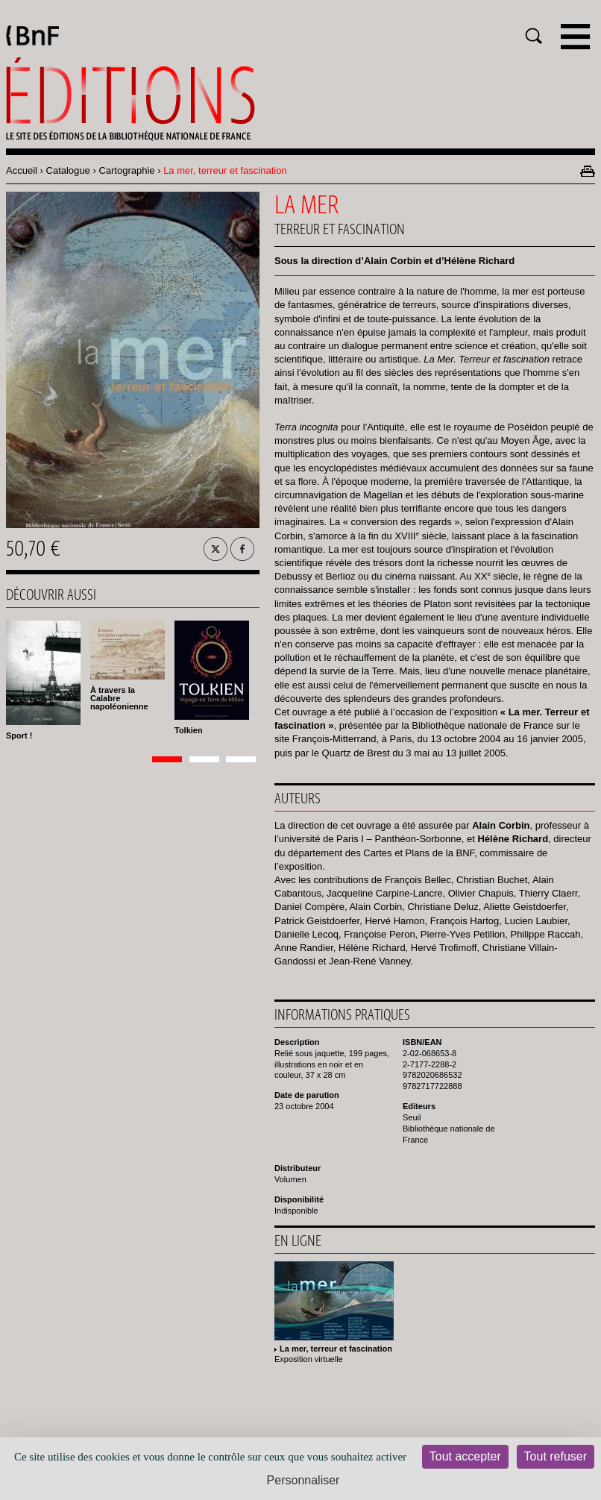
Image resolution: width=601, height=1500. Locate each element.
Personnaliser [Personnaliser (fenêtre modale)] (303, 1480)
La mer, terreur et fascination (336, 1348)
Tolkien (188, 730)
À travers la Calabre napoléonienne (119, 698)
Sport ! (19, 735)
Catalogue (68, 170)
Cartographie (126, 170)
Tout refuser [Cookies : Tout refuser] (555, 1456)
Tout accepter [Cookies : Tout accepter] (465, 1456)
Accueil (21, 170)
